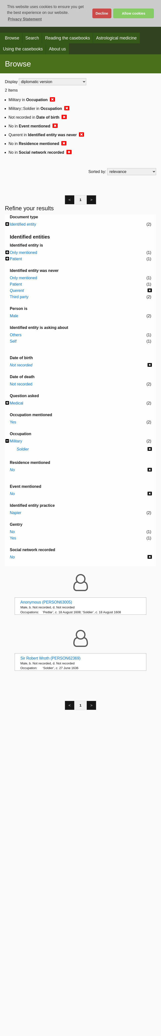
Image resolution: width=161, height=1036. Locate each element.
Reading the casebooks (67, 38)
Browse (12, 38)
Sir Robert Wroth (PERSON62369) (50, 658)
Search (32, 38)
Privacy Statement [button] (25, 19)
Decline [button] (102, 13)
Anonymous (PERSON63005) (46, 602)
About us (57, 49)
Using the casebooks (23, 49)
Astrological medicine (116, 38)
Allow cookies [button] (133, 13)
